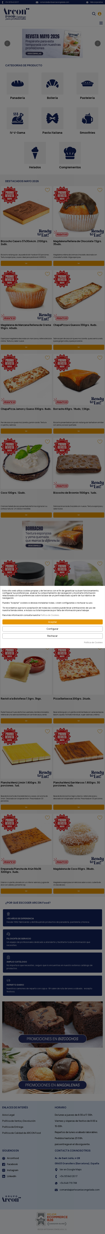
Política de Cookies (49, 615)
